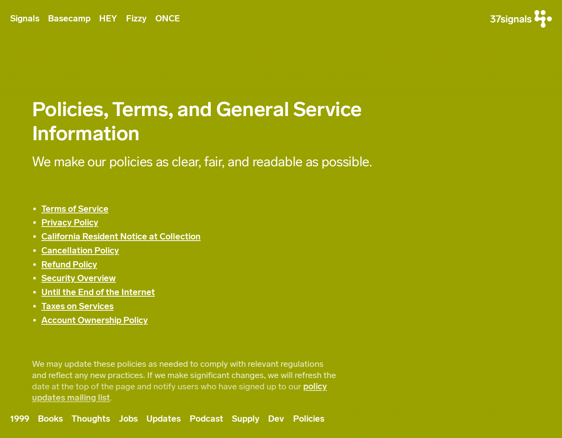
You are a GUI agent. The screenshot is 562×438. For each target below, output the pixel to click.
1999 (19, 418)
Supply (246, 418)
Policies (308, 418)
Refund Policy (69, 264)
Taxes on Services (77, 306)
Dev (276, 418)
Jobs (128, 418)
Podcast (206, 418)
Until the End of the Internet (98, 292)
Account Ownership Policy (94, 320)
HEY (108, 18)
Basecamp (69, 18)
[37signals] (521, 19)
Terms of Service (74, 209)
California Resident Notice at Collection (121, 236)
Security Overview (78, 278)
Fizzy (136, 18)
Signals (24, 18)
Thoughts (90, 418)
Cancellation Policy (80, 250)
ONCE (167, 18)
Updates (163, 418)
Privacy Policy (69, 222)
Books (50, 418)
